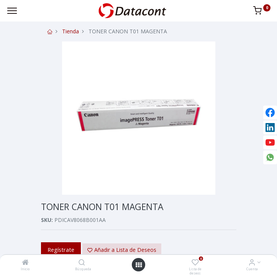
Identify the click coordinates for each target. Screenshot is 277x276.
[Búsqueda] (81, 262)
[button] (121, 249)
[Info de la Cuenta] (252, 262)
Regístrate (61, 249)
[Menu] (12, 10)
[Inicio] (25, 262)
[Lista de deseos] (195, 262)
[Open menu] (139, 264)
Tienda (70, 31)
